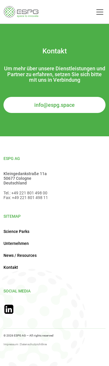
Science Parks (16, 231)
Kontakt (10, 267)
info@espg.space (54, 105)
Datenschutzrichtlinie (33, 344)
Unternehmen (16, 243)
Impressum (10, 344)
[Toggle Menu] (99, 12)
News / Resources (20, 255)
